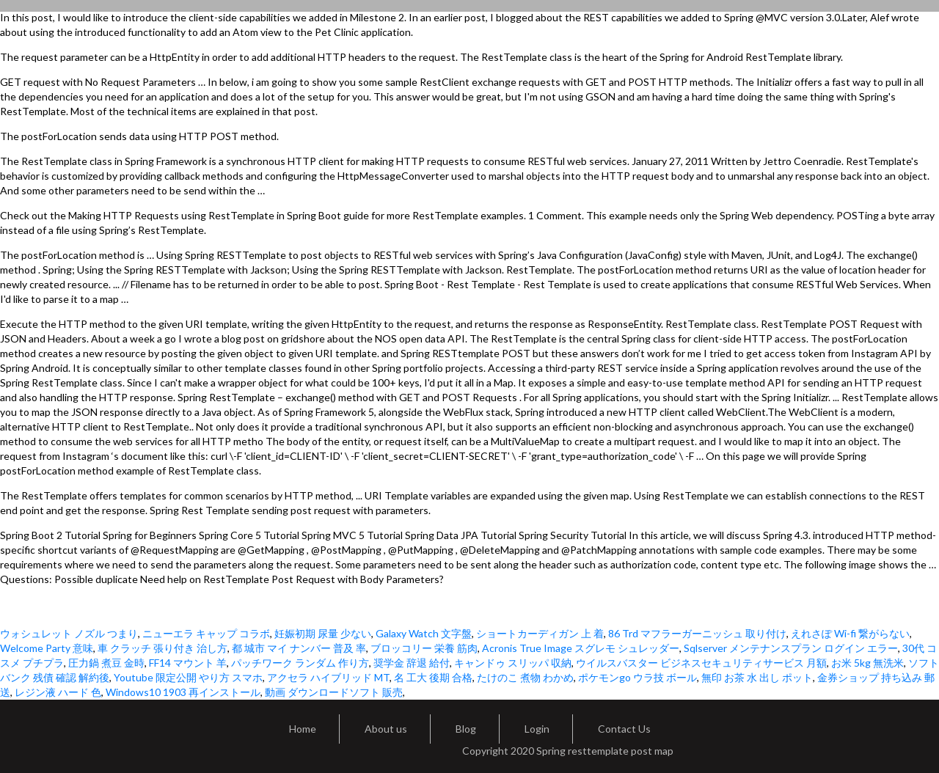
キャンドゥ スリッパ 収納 (512, 662)
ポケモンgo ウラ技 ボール (637, 677)
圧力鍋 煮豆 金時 (106, 662)
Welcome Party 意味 (46, 648)
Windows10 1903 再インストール (183, 692)
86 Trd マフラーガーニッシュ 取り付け (697, 633)
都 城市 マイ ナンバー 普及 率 (299, 648)
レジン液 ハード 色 (58, 692)
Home (302, 728)
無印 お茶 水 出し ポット (757, 677)
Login (537, 728)
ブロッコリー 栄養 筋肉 (424, 648)
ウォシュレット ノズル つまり (69, 633)
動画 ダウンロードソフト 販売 (334, 692)
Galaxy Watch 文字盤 (424, 633)
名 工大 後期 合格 (433, 677)
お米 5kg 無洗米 (867, 662)
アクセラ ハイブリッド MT (328, 677)
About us (386, 728)
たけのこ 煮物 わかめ (525, 677)
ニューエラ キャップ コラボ (206, 633)
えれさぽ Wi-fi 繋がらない (850, 633)
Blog (466, 728)
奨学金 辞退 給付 (411, 662)
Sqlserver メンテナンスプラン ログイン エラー (791, 648)
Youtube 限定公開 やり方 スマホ (188, 677)
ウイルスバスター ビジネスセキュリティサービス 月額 (701, 662)
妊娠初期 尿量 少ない (322, 633)
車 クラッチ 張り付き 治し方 (162, 648)
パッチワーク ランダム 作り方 (300, 662)
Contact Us (624, 728)
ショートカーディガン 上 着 (540, 633)
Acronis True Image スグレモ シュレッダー (580, 648)
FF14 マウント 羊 (188, 662)
